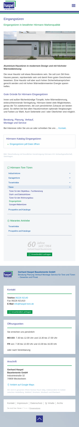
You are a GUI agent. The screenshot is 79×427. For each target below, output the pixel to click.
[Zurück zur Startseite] (10, 5)
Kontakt (62, 128)
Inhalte (49, 403)
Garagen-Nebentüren (17, 204)
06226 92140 (21, 298)
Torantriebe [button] (39, 182)
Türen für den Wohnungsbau (21, 198)
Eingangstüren (15, 201)
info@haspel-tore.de (24, 304)
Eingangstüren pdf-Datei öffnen (25, 144)
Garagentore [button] (39, 178)
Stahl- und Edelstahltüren (19, 194)
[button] (73, 5)
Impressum (22, 403)
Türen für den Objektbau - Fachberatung (26, 191)
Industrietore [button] (39, 173)
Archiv (60, 403)
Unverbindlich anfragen (39, 254)
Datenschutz (36, 403)
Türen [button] (39, 187)
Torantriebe (13, 226)
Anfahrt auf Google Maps (20, 385)
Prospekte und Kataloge (19, 209)
